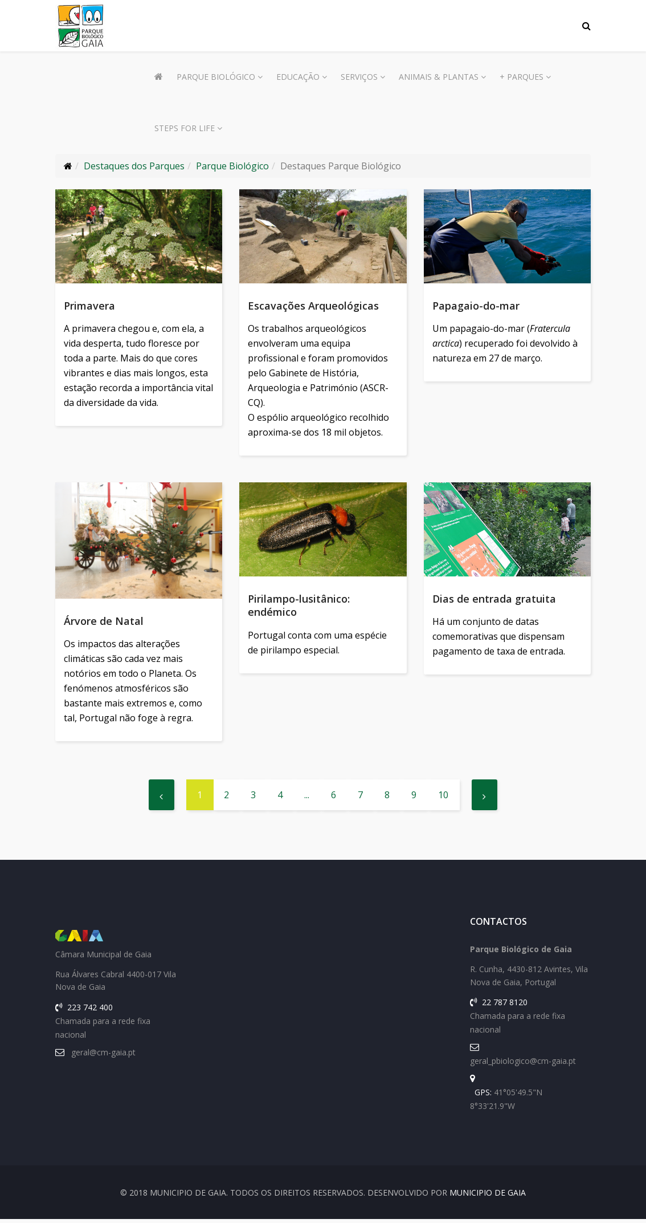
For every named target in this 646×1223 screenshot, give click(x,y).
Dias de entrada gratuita (494, 600)
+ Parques (521, 76)
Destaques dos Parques (134, 166)
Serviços (359, 76)
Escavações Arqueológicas (313, 305)
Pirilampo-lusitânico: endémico (299, 607)
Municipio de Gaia (487, 1196)
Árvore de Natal (104, 622)
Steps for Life (184, 128)
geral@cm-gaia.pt (103, 1056)
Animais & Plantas (439, 76)
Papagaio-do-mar (476, 305)
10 (443, 799)
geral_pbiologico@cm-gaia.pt (523, 1064)
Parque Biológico (216, 76)
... (306, 799)
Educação (298, 76)
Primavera (89, 305)
